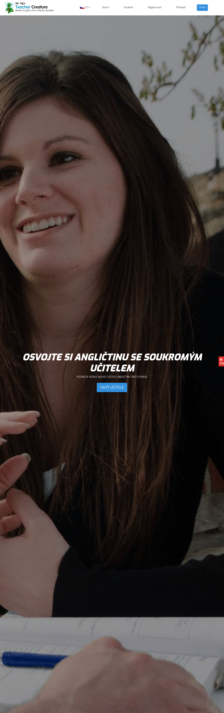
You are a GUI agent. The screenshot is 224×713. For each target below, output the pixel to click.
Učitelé (202, 7)
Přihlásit (181, 7)
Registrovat (155, 7)
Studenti (128, 7)
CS (84, 7)
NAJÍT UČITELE (112, 387)
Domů (105, 7)
